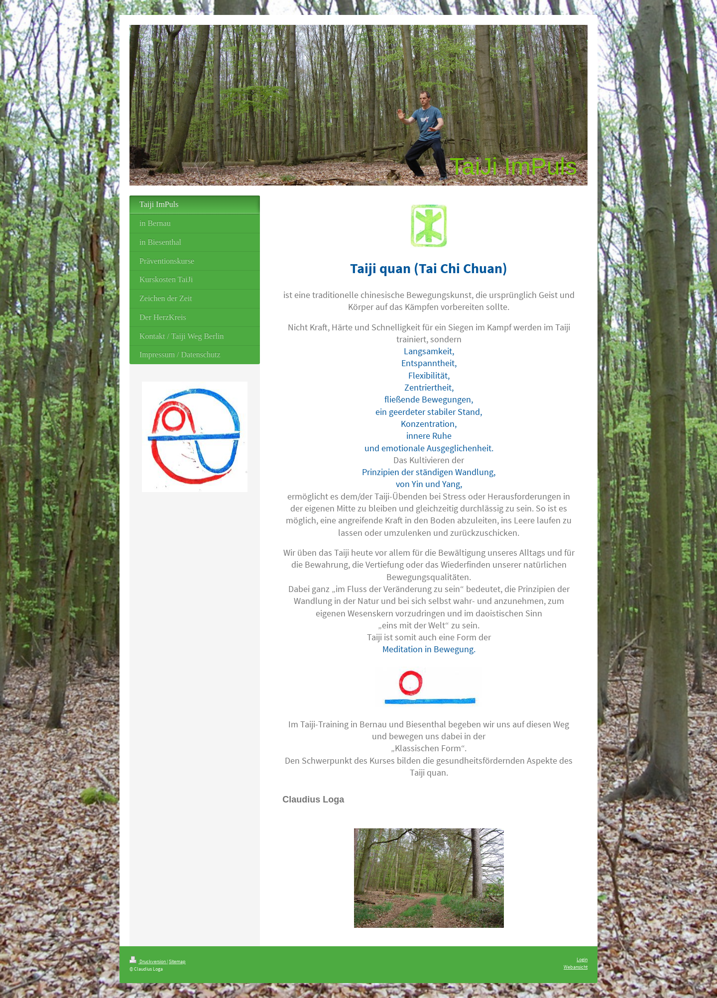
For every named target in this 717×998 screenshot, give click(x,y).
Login (582, 959)
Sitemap (177, 961)
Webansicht (576, 967)
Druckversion (148, 961)
